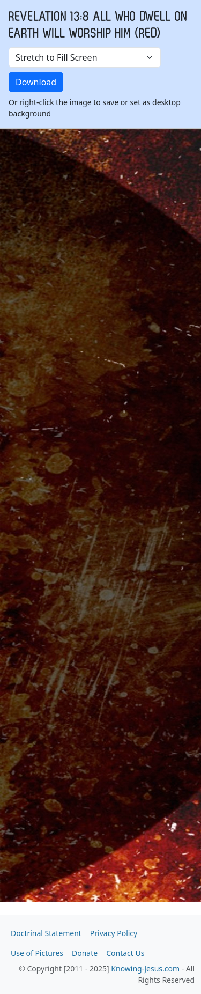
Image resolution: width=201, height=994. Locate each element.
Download (36, 82)
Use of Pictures (37, 953)
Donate (85, 953)
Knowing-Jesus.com (145, 968)
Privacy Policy (113, 933)
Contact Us (125, 953)
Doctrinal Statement (46, 933)
